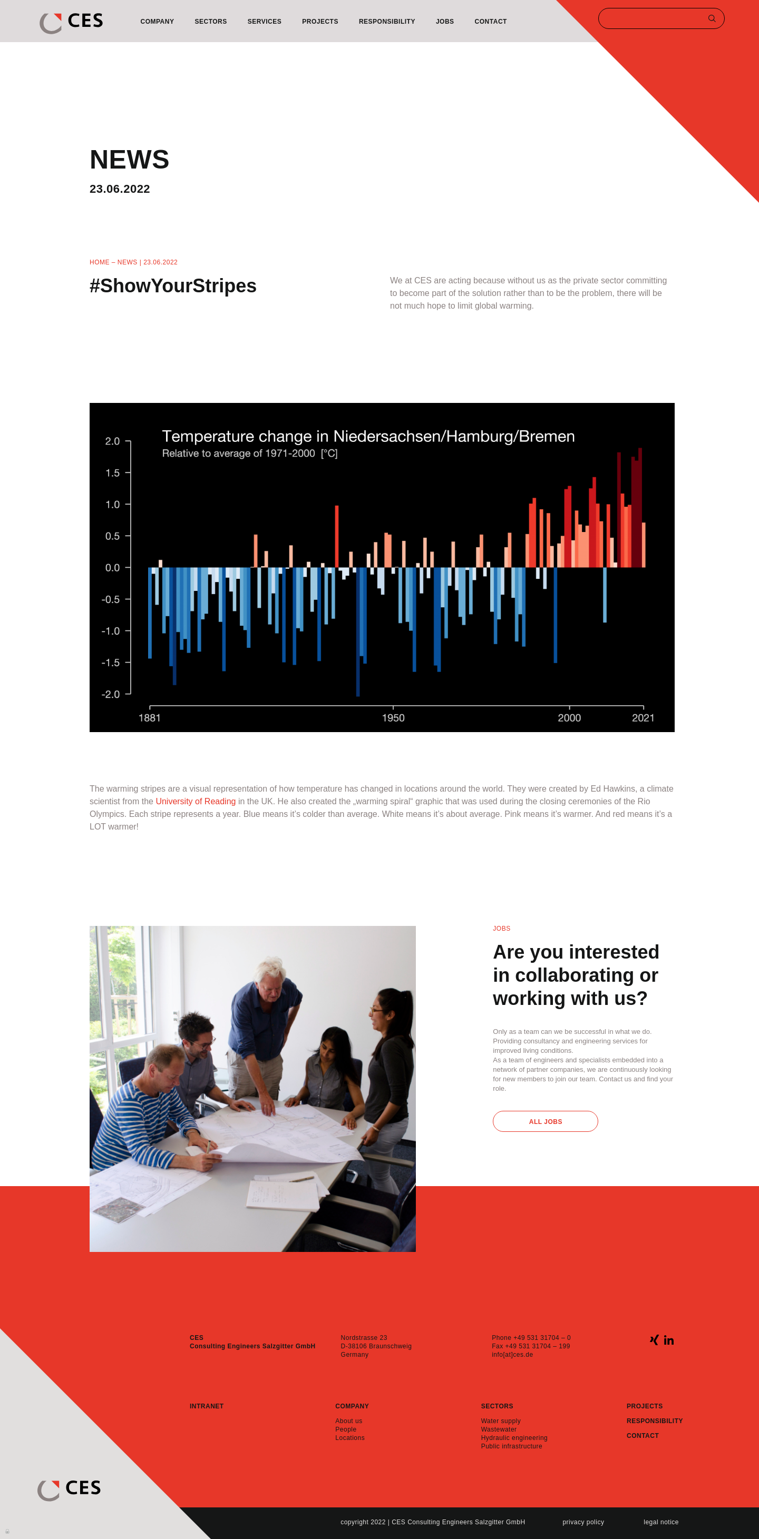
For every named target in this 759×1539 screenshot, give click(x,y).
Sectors (210, 21)
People (345, 1429)
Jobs (445, 21)
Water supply (501, 1421)
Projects (320, 21)
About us (348, 1421)
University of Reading (195, 801)
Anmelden (8, 1530)
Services (264, 21)
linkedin (669, 1340)
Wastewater (499, 1429)
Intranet (207, 1406)
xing (654, 1340)
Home (100, 262)
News (128, 262)
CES (71, 23)
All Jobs (545, 1122)
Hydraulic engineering (514, 1438)
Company (157, 21)
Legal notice (661, 1522)
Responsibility (387, 21)
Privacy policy (583, 1522)
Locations (350, 1438)
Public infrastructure (512, 1446)
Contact (491, 21)
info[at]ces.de (512, 1354)
